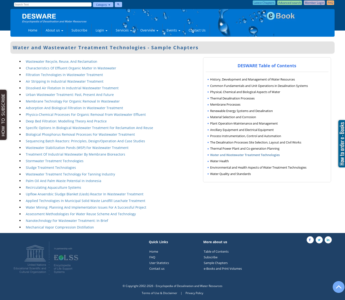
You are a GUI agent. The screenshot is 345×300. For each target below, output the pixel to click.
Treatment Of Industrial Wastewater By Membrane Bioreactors (75, 154)
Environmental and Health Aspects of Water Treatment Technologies (258, 167)
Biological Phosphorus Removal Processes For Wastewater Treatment (80, 134)
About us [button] (54, 30)
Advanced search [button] (289, 2)
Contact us (156, 268)
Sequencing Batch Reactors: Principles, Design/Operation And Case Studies (85, 141)
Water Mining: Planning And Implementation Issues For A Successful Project (86, 207)
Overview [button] (149, 30)
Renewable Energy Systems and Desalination (241, 111)
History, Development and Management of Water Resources (252, 79)
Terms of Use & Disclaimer (159, 293)
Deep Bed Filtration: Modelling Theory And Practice (66, 121)
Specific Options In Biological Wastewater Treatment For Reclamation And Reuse (89, 127)
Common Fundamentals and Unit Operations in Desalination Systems (259, 86)
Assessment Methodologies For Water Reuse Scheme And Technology (81, 214)
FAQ (152, 257)
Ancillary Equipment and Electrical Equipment (242, 130)
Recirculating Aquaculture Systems (53, 187)
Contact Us (197, 30)
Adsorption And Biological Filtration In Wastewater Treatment (74, 108)
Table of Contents (216, 251)
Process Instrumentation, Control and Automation (245, 136)
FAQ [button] (330, 2)
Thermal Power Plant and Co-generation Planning (244, 148)
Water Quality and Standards (230, 174)
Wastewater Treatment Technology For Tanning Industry (70, 174)
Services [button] (124, 30)
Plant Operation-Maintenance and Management (244, 123)
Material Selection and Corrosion (233, 117)
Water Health (219, 161)
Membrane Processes (225, 104)
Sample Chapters (216, 263)
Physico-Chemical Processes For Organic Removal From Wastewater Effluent (86, 114)
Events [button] (173, 30)
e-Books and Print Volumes (223, 268)
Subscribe (79, 30)
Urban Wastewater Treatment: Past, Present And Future (70, 94)
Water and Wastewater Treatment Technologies (245, 155)
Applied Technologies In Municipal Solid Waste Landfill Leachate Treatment (85, 200)
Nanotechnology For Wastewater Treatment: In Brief (67, 220)
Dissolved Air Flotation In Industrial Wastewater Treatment (72, 88)
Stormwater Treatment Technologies (55, 161)
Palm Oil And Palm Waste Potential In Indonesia (63, 181)
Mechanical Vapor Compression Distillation (60, 227)
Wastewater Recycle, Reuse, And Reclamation (61, 61)
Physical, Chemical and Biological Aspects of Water (245, 92)
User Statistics (159, 263)
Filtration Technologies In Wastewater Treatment (64, 74)
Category (103, 4)
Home (32, 30)
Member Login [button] (314, 2)
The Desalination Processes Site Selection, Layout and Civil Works (255, 142)
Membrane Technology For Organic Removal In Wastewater (73, 101)
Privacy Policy (194, 293)
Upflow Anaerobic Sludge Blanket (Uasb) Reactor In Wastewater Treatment (84, 194)
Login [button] (101, 30)
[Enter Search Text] (52, 4)
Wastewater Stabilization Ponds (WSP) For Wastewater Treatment (77, 147)
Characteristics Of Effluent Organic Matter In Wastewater (71, 68)
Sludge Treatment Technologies (51, 167)
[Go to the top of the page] (336, 289)
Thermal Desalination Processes (232, 98)
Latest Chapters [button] (264, 2)
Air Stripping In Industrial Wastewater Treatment (64, 81)
